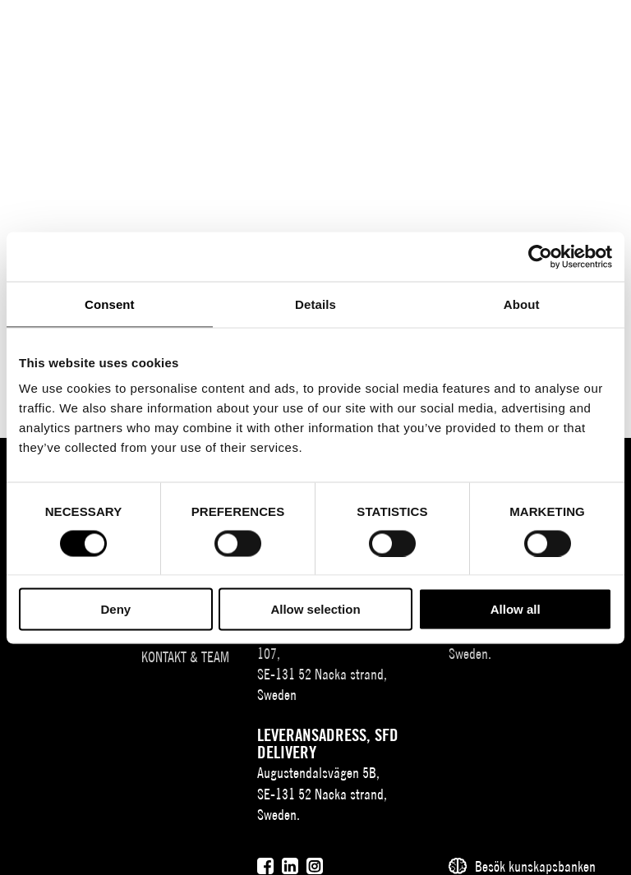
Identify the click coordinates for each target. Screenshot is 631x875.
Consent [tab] (110, 304)
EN (487, 29)
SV (462, 29)
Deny (115, 609)
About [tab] (522, 304)
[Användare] (550, 26)
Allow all (516, 609)
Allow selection (315, 609)
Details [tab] (315, 304)
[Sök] (517, 26)
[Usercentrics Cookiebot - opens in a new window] (540, 256)
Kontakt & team (185, 656)
